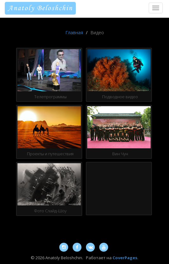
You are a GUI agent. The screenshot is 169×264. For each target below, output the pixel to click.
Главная (74, 32)
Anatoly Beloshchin (40, 8)
